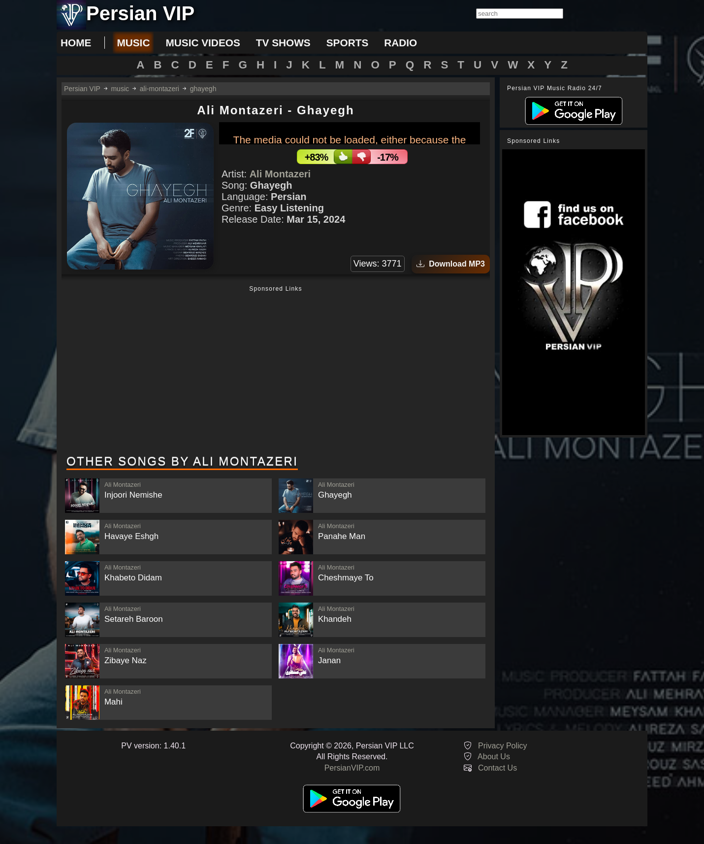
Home (76, 42)
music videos (202, 42)
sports (347, 42)
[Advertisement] (276, 371)
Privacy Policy (502, 746)
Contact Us (497, 768)
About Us (494, 756)
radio (400, 42)
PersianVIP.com (352, 768)
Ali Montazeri (280, 174)
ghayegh (203, 89)
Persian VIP (82, 89)
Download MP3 (450, 264)
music (133, 42)
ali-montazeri (159, 89)
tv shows (283, 42)
